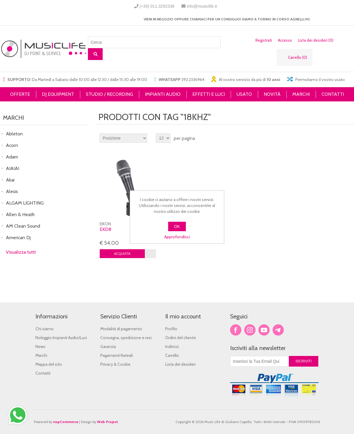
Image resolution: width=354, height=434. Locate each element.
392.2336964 (192, 79)
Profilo (171, 328)
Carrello (172, 355)
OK (177, 226)
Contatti (42, 373)
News (40, 346)
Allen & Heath (20, 214)
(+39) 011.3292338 (157, 6)
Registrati (263, 40)
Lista (349, 138)
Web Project (107, 422)
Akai (10, 180)
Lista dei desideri (180, 364)
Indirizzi (172, 346)
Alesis (12, 191)
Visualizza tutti (21, 252)
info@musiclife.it (202, 6)
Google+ (278, 330)
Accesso (285, 40)
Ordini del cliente (180, 337)
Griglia (338, 138)
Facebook (235, 330)
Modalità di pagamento (121, 328)
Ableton (14, 134)
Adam (12, 157)
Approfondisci (177, 236)
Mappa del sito (48, 364)
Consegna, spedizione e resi (126, 337)
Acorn (12, 145)
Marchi (41, 355)
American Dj (18, 237)
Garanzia (108, 346)
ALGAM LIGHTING (25, 203)
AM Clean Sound (23, 226)
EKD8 (105, 229)
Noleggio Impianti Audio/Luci (61, 337)
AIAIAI (12, 168)
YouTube (264, 330)
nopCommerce (65, 422)
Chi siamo (44, 328)
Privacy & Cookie (115, 364)
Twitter (249, 330)
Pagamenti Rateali (116, 355)
